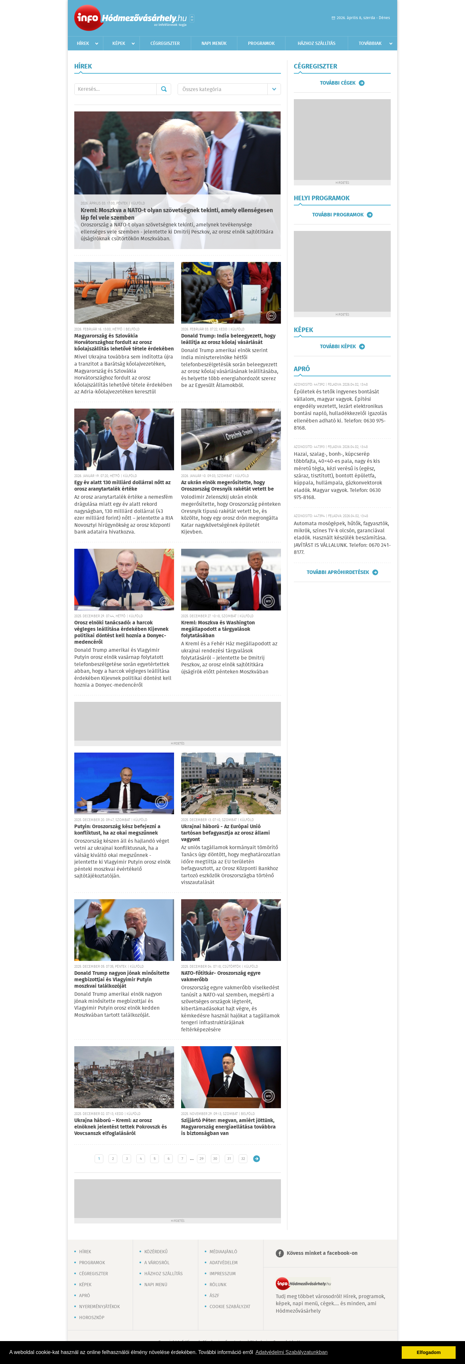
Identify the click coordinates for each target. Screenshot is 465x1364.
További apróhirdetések (338, 572)
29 (201, 1159)
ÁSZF (214, 1295)
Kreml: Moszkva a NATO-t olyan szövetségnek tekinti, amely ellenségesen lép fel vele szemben (177, 214)
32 (243, 1159)
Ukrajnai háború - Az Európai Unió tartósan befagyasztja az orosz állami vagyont (225, 833)
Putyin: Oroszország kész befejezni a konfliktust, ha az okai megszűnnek (117, 830)
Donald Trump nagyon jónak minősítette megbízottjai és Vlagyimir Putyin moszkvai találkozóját (122, 979)
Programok (261, 43)
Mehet (163, 89)
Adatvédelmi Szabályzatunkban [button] (291, 1352)
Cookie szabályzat (230, 1306)
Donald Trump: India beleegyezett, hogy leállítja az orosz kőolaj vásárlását (228, 339)
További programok (338, 215)
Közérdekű (156, 1251)
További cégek (338, 83)
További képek (338, 346)
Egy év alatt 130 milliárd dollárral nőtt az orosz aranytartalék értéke (122, 486)
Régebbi (257, 1159)
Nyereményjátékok (99, 1306)
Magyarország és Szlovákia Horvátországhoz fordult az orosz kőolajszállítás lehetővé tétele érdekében (124, 342)
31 (229, 1159)
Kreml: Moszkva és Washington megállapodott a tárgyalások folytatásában (218, 629)
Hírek (83, 43)
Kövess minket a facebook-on (322, 1253)
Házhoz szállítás (317, 43)
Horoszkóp (91, 1317)
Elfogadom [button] (429, 1352)
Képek (118, 43)
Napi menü (155, 1284)
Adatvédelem (224, 1262)
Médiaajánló (223, 1251)
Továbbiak (370, 43)
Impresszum (223, 1273)
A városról (157, 1262)
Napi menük (214, 43)
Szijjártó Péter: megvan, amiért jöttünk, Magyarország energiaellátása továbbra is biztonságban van (228, 1127)
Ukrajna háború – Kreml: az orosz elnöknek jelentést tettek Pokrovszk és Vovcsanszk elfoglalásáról (120, 1127)
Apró (84, 1295)
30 (215, 1159)
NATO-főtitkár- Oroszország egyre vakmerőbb (221, 976)
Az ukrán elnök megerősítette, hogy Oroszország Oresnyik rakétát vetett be (227, 486)
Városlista (192, 18)
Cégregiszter (165, 43)
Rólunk (218, 1284)
